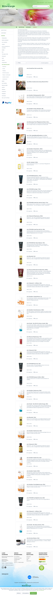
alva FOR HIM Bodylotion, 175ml (34, 175)
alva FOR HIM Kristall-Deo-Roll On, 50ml (36, 229)
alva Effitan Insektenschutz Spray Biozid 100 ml (37, 81)
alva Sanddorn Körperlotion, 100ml (34, 148)
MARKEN (3, 36)
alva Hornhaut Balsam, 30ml (33, 538)
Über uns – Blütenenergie (19, 562)
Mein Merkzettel (40, 2)
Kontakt (27, 558)
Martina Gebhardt (5, 41)
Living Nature (4, 63)
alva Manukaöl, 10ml (31, 417)
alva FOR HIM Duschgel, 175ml (34, 189)
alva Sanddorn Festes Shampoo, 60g (35, 108)
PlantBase (4, 94)
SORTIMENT (3, 34)
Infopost (15, 560)
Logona (3, 45)
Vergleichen (29, 76)
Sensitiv (3, 69)
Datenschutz (28, 560)
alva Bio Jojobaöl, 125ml (32, 162)
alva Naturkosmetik (5, 65)
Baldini (3, 82)
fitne (2, 53)
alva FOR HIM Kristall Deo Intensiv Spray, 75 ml (37, 202)
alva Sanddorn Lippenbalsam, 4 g (34, 296)
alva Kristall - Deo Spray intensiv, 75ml (35, 524)
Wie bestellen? (17, 556)
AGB (27, 559)
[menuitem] (41, 6)
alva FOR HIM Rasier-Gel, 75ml (34, 363)
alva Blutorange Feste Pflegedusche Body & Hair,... (38, 122)
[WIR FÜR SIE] (21, 27)
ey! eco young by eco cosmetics (6, 48)
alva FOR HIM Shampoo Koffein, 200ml (35, 377)
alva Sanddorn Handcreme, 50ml (34, 390)
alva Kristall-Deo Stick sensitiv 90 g (35, 68)
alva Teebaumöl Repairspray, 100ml (35, 216)
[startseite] (16, 27)
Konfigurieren (33, 593)
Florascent (4, 57)
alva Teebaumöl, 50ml (31, 350)
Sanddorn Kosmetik (5, 78)
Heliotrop (3, 90)
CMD (3, 59)
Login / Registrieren (49, 2)
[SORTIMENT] (28, 27)
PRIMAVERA (4, 39)
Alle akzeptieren (25, 593)
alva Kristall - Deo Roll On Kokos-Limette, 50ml (37, 323)
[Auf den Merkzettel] (36, 77)
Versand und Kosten (18, 558)
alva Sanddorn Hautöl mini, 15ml (34, 457)
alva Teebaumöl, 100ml (32, 444)
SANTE (3, 88)
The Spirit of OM (5, 55)
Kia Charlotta (4, 84)
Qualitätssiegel (17, 559)
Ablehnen (19, 593)
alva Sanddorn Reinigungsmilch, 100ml (35, 95)
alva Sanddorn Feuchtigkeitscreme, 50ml (36, 484)
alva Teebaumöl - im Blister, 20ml (34, 511)
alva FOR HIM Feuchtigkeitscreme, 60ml (36, 497)
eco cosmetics (4, 43)
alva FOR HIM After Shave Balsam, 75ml (36, 242)
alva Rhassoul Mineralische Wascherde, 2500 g (37, 269)
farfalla (3, 51)
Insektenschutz (4, 80)
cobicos (3, 61)
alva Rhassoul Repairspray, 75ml (34, 336)
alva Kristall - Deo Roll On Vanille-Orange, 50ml (37, 403)
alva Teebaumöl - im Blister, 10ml (34, 283)
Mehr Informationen (40, 590)
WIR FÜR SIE (3, 31)
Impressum (28, 556)
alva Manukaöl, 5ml (31, 256)
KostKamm (4, 92)
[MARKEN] (35, 27)
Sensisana (4, 96)
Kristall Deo (4, 67)
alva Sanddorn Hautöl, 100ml (33, 471)
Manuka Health (4, 86)
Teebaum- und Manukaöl (6, 76)
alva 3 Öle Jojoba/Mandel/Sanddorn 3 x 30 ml (37, 135)
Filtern (19, 62)
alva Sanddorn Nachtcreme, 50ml (34, 430)
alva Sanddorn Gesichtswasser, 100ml (35, 309)
